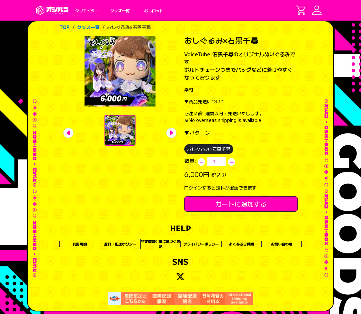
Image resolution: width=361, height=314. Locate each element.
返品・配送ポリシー (120, 243)
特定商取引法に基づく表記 (160, 244)
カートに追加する (241, 203)
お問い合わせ (281, 243)
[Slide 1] (120, 130)
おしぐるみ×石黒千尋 (129, 27)
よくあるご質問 (241, 243)
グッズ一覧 (88, 27)
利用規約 (80, 243)
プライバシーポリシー (201, 243)
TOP (64, 27)
